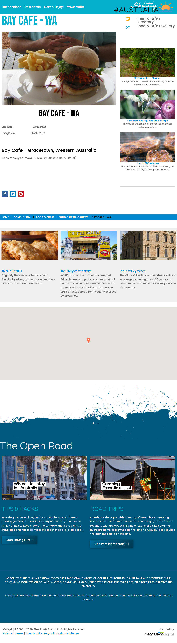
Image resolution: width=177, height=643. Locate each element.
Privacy (8, 633)
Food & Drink (45, 217)
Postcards (33, 7)
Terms (19, 633)
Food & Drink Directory (148, 20)
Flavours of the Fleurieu (147, 78)
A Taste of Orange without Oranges (147, 120)
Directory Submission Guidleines (58, 633)
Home (5, 217)
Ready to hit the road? (112, 544)
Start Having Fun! (19, 540)
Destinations (11, 7)
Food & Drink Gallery (156, 25)
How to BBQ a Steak (147, 163)
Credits (30, 633)
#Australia (75, 7)
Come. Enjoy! (54, 7)
